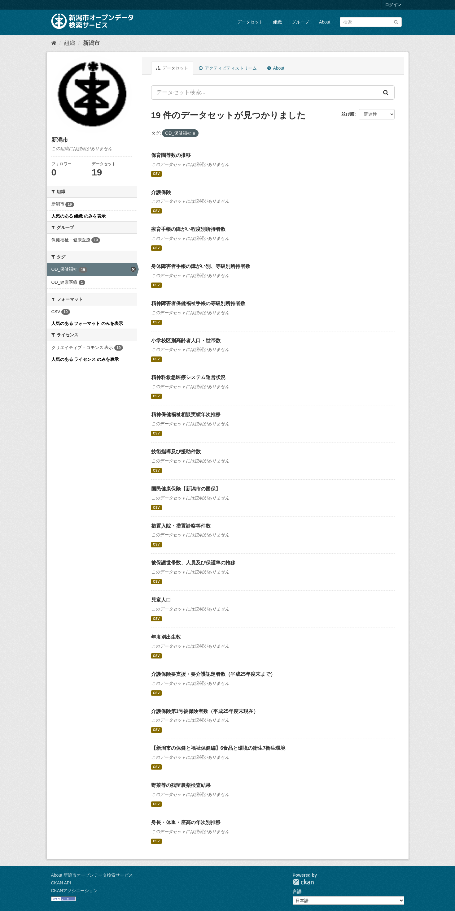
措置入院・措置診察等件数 (181, 526)
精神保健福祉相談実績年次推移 (186, 414)
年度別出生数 (166, 637)
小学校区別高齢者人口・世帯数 (186, 340)
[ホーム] (53, 43)
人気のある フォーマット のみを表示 (87, 323)
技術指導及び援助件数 (176, 451)
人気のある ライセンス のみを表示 (85, 359)
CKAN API (61, 882)
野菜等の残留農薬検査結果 (181, 785)
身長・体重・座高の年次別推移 (186, 822)
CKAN (303, 882)
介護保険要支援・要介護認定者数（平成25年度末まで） (213, 674)
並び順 (347, 114)
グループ (300, 21)
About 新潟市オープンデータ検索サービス (92, 875)
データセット (250, 21)
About (324, 21)
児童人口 (161, 599)
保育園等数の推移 (171, 155)
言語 (297, 891)
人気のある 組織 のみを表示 (78, 216)
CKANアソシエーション (74, 890)
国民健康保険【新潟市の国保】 (186, 488)
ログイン (393, 4)
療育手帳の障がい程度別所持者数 (188, 229)
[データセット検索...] (264, 92)
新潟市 (91, 43)
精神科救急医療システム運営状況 (188, 377)
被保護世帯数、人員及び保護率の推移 (193, 562)
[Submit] (396, 21)
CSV (156, 174)
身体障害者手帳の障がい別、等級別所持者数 (200, 266)
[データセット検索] (371, 22)
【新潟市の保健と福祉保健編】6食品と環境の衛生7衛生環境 (218, 748)
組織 (277, 21)
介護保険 (161, 192)
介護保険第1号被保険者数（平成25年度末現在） (205, 711)
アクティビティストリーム (228, 68)
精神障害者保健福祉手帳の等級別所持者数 (198, 303)
